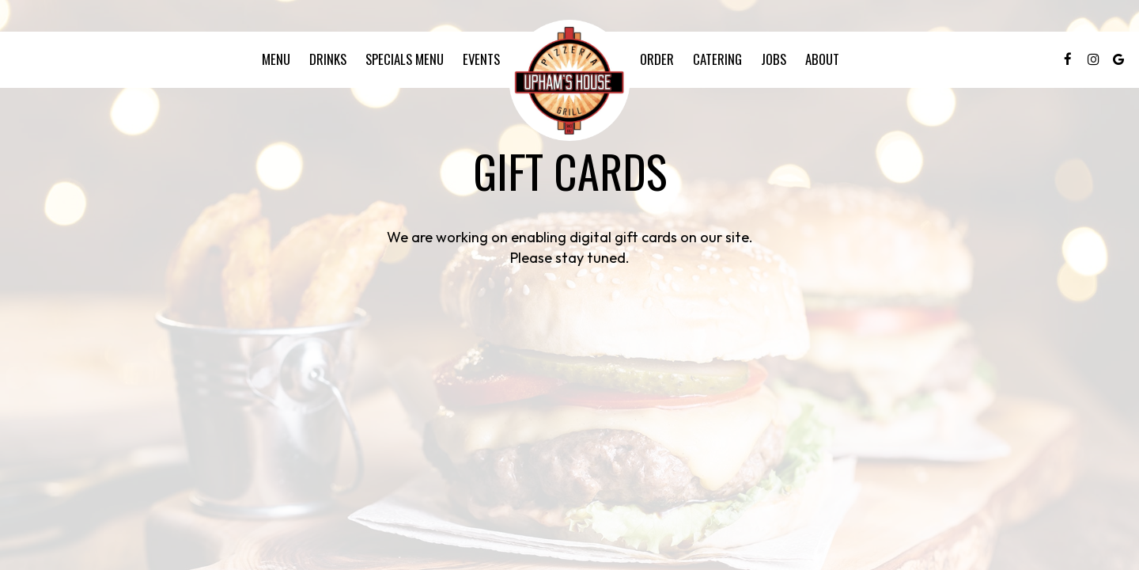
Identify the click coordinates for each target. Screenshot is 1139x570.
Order (657, 59)
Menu (276, 59)
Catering (717, 59)
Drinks (327, 59)
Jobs (773, 59)
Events (481, 59)
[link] (569, 80)
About (822, 59)
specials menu (404, 59)
